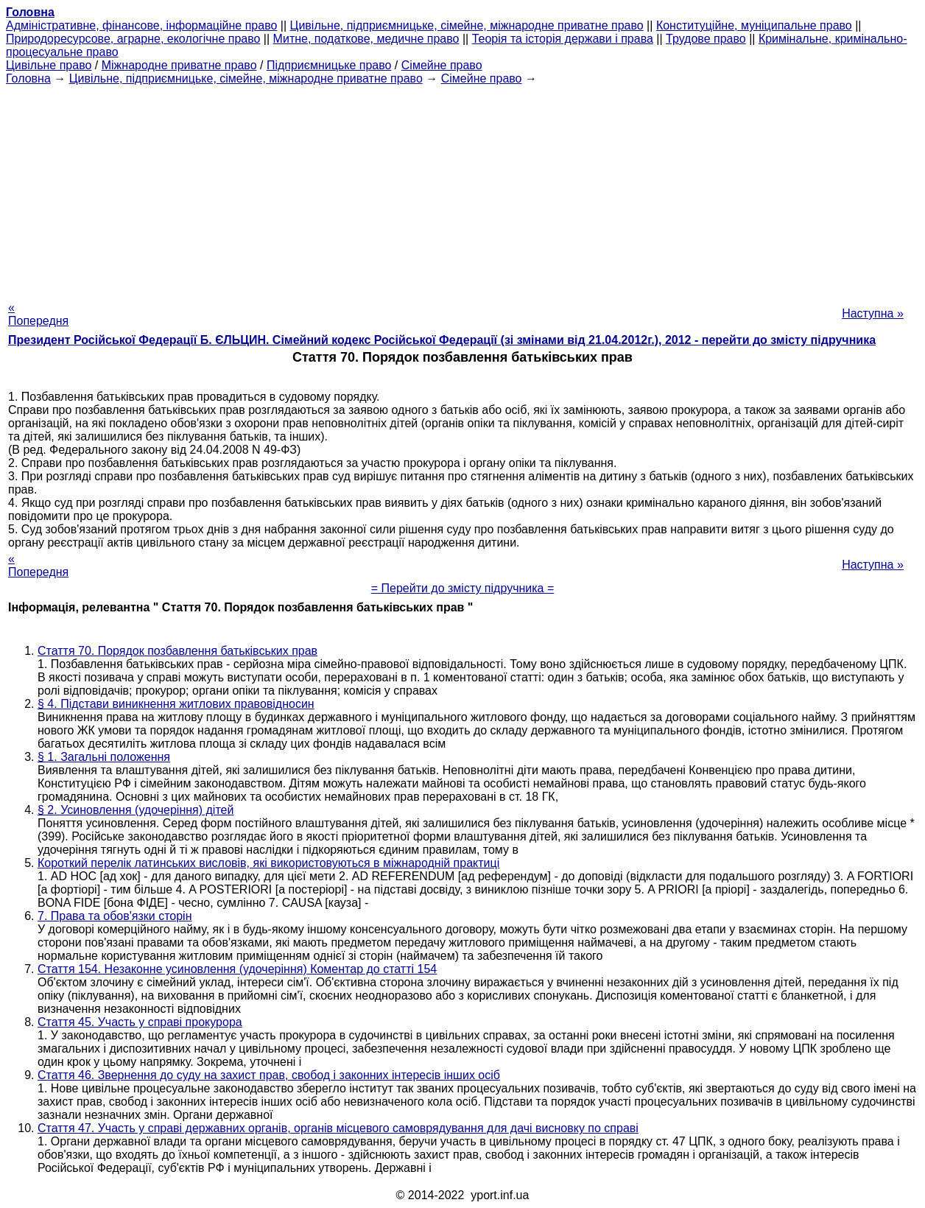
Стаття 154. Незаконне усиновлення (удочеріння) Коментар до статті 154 (237, 969)
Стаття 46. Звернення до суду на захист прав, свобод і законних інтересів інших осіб (269, 1075)
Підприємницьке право (329, 65)
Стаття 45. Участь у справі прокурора (140, 1022)
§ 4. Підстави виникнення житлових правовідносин (176, 704)
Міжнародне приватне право (179, 65)
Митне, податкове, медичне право (366, 38)
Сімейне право (441, 65)
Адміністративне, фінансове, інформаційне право (141, 25)
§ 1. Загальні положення (104, 757)
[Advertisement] (462, 188)
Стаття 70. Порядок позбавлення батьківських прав (177, 651)
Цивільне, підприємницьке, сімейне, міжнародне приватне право (467, 25)
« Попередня (38, 314)
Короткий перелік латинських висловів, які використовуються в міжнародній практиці (268, 863)
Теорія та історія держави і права (562, 38)
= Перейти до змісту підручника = (463, 588)
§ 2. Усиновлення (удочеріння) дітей (135, 810)
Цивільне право (48, 65)
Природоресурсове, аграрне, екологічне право (133, 38)
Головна (28, 78)
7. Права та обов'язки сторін (114, 916)
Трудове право (706, 38)
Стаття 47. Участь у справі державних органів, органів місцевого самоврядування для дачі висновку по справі (338, 1128)
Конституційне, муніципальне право (754, 25)
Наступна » (873, 313)
